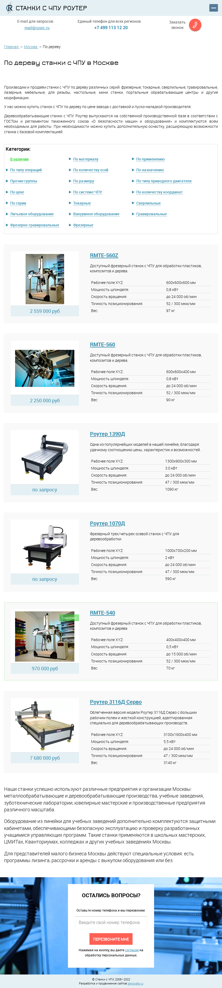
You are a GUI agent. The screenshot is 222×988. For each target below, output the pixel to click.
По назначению (150, 169)
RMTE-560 (102, 344)
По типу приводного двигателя (164, 180)
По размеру (83, 180)
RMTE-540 (102, 612)
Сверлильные (148, 203)
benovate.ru (135, 983)
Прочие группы (23, 180)
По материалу (85, 159)
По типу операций (26, 169)
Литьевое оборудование (32, 213)
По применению (150, 159)
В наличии (19, 159)
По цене (17, 192)
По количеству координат (159, 192)
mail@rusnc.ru (37, 27)
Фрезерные (83, 224)
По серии (18, 203)
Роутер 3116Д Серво (116, 701)
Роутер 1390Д (107, 433)
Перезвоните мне (111, 939)
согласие (132, 950)
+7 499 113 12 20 (111, 28)
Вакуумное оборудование (96, 213)
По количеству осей (90, 169)
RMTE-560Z (104, 255)
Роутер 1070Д (107, 523)
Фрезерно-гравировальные (34, 224)
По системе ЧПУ (87, 192)
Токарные (82, 203)
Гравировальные (151, 213)
